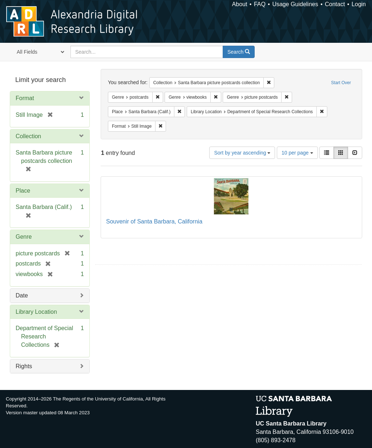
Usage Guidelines (295, 4)
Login (359, 4)
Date (22, 295)
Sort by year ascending (242, 153)
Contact (335, 4)
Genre (24, 237)
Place (23, 191)
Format (25, 98)
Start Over (341, 82)
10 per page (297, 153)
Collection (28, 136)
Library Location (36, 312)
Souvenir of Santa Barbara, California (154, 221)
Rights (24, 366)
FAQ (260, 4)
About (239, 4)
